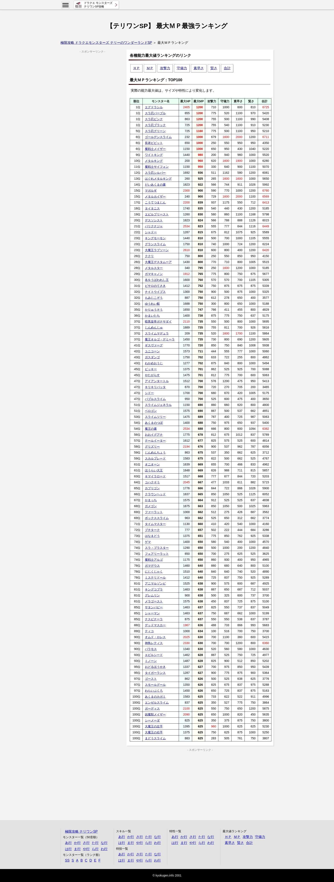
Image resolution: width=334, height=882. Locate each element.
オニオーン (152, 464)
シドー (149, 393)
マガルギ (151, 190)
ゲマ (148, 541)
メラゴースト (154, 601)
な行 (104, 843)
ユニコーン (152, 351)
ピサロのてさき (155, 285)
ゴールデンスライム (158, 137)
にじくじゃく (154, 571)
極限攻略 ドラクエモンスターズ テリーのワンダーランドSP (106, 42)
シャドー (151, 232)
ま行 (77, 849)
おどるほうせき (155, 667)
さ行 (86, 843)
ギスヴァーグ (154, 345)
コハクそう (152, 482)
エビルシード (154, 655)
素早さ (199, 68)
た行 (95, 843)
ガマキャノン (154, 274)
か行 (77, 843)
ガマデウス (152, 565)
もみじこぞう (154, 297)
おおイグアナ (154, 434)
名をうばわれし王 (157, 280)
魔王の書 (151, 428)
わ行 (104, 849)
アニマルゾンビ (155, 583)
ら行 (95, 849)
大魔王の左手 (154, 726)
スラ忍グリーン (155, 131)
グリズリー (152, 446)
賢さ (213, 68)
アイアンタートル (157, 381)
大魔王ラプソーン (157, 250)
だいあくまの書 (155, 184)
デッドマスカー (155, 625)
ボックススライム (157, 518)
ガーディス (152, 708)
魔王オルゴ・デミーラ (160, 339)
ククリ (149, 256)
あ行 (68, 843)
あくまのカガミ (155, 696)
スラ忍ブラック (155, 125)
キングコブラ (154, 589)
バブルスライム (155, 399)
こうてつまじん (155, 202)
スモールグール (155, 684)
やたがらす (152, 375)
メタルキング (154, 160)
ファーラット (154, 512)
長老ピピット (154, 143)
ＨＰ (136, 68)
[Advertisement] (163, 782)
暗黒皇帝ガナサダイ (158, 321)
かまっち (151, 500)
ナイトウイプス (155, 291)
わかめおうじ (154, 363)
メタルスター (154, 268)
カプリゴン (152, 488)
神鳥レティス (154, 643)
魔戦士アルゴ (154, 559)
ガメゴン (151, 506)
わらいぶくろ (154, 690)
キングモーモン (155, 238)
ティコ (149, 631)
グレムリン (152, 595)
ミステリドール (155, 577)
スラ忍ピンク (154, 119)
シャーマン (152, 613)
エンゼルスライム (157, 702)
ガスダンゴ (152, 357)
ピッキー (151, 369)
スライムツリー (155, 416)
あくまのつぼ (154, 422)
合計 (227, 68)
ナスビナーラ (154, 619)
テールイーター (155, 440)
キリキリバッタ (155, 387)
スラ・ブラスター (157, 547)
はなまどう (152, 536)
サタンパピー (154, 607)
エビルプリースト (157, 214)
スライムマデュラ (157, 333)
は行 (68, 849)
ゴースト (151, 678)
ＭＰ (150, 68)
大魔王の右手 (154, 732)
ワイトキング (154, 154)
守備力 (182, 68)
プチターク (152, 530)
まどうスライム (155, 738)
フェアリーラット (157, 553)
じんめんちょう (155, 452)
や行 (86, 849)
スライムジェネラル (158, 405)
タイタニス (152, 208)
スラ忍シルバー (155, 172)
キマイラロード (155, 476)
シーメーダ (152, 720)
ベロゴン (151, 411)
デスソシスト (154, 220)
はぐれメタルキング (158, 178)
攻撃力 (165, 68)
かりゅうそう (154, 309)
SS (67, 860)
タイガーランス (155, 672)
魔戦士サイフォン (157, 166)
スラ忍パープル (155, 113)
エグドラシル (154, 107)
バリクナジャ (154, 226)
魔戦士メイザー (155, 149)
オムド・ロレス (155, 637)
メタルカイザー (155, 196)
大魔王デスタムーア (158, 262)
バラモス (151, 649)
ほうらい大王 (154, 470)
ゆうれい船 (152, 303)
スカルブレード (155, 458)
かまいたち (152, 315)
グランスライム (155, 244)
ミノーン (151, 661)
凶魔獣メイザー (155, 714)
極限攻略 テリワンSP (81, 831)
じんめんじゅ (154, 327)
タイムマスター (155, 524)
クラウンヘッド (155, 494)
